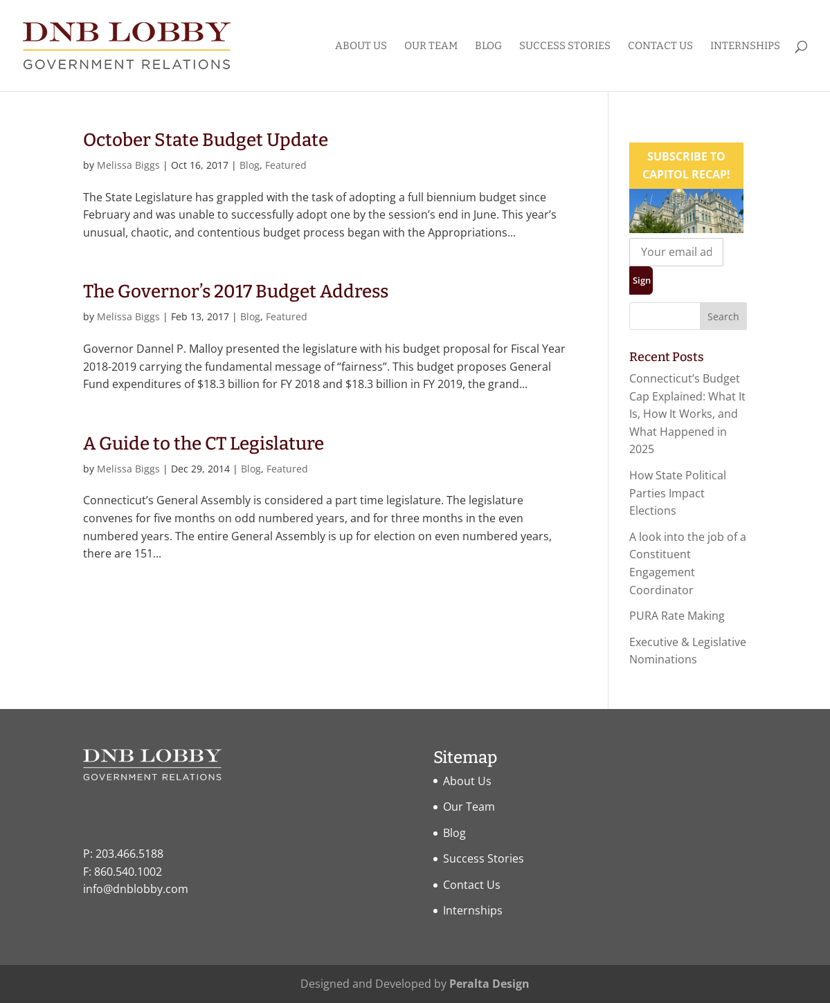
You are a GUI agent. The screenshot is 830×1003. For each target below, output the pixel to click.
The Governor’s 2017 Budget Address (235, 291)
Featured (286, 165)
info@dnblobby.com (135, 888)
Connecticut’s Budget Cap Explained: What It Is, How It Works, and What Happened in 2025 (687, 414)
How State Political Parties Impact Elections (677, 493)
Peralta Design (489, 983)
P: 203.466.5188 (123, 853)
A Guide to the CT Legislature (203, 443)
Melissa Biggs (128, 165)
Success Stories (565, 46)
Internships (745, 46)
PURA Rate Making (677, 615)
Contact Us (660, 46)
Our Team (431, 46)
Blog (488, 46)
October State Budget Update (205, 140)
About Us (361, 46)
